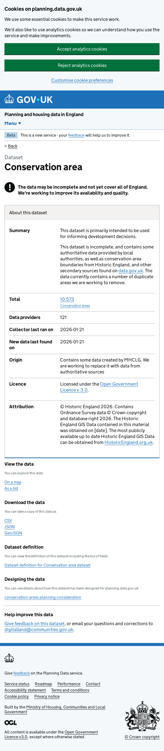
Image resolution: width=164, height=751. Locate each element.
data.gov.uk (130, 270)
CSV (8, 520)
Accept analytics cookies (82, 49)
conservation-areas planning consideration (42, 597)
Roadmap (43, 683)
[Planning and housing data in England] (29, 99)
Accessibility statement (25, 690)
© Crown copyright (142, 736)
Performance (68, 683)
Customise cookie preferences (82, 80)
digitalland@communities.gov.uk (38, 629)
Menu (10, 123)
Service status (16, 683)
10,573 (75, 302)
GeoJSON (13, 533)
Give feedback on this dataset (34, 623)
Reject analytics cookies (82, 65)
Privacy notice (47, 696)
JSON (9, 526)
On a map (12, 482)
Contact (93, 683)
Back (12, 146)
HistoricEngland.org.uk (128, 442)
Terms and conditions (70, 690)
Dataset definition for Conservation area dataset (47, 565)
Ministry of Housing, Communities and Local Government (54, 709)
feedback (76, 135)
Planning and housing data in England (43, 114)
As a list (11, 488)
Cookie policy (16, 696)
